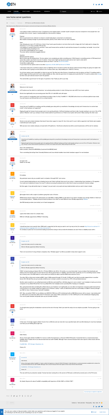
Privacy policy (89, 402)
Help (94, 402)
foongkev (12, 177)
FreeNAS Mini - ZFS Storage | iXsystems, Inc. (32, 344)
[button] (20, 11)
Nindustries (12, 357)
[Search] (71, 11)
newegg (99, 74)
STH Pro (12, 402)
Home (97, 402)
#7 (100, 172)
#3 (100, 103)
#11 (100, 236)
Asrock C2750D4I (65, 64)
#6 (100, 158)
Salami (12, 241)
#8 (100, 191)
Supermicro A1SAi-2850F (52, 64)
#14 (100, 319)
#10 (100, 223)
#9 (100, 210)
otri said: (23, 357)
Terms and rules (81, 402)
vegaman (12, 196)
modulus (9, 19)
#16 (100, 352)
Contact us (74, 402)
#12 (100, 257)
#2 (100, 84)
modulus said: (24, 136)
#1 (100, 28)
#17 (100, 378)
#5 (100, 131)
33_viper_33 (12, 123)
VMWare (85, 199)
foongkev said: (24, 241)
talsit (12, 262)
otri (12, 336)
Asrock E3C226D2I (63, 61)
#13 (100, 304)
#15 (100, 332)
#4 (100, 118)
